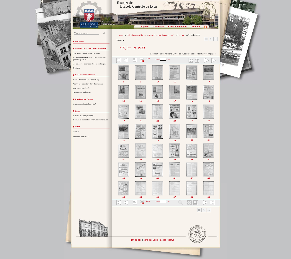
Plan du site (136, 240)
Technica (181, 35)
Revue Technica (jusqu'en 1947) (161, 35)
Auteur (76, 132)
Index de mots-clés (81, 137)
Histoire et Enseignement (83, 116)
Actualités (79, 42)
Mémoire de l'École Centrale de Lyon (90, 48)
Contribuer (158, 26)
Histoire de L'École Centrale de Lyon (137, 4)
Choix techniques (177, 26)
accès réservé (167, 240)
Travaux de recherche (82, 92)
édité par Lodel (150, 240)
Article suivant (215, 39)
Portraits (76, 68)
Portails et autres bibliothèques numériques (90, 120)
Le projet (144, 26)
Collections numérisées (136, 35)
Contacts (195, 26)
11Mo (148, 59)
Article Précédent (211, 39)
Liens (77, 111)
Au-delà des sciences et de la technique (89, 64)
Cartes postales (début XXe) (84, 104)
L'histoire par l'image (84, 99)
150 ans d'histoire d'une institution (86, 53)
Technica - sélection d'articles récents (88, 84)
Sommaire (206, 39)
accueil (121, 35)
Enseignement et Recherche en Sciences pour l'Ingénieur (89, 58)
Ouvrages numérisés (81, 88)
